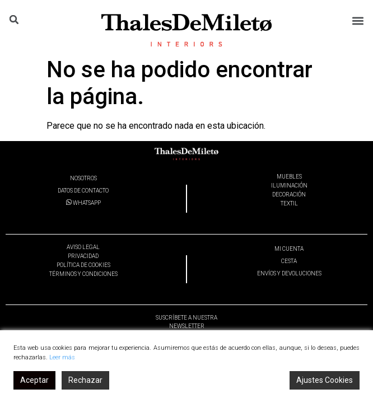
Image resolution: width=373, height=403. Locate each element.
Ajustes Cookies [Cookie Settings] (324, 380)
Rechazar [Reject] (85, 380)
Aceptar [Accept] (34, 380)
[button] (358, 20)
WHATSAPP (83, 203)
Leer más (62, 357)
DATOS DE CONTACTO (83, 191)
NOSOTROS (83, 178)
